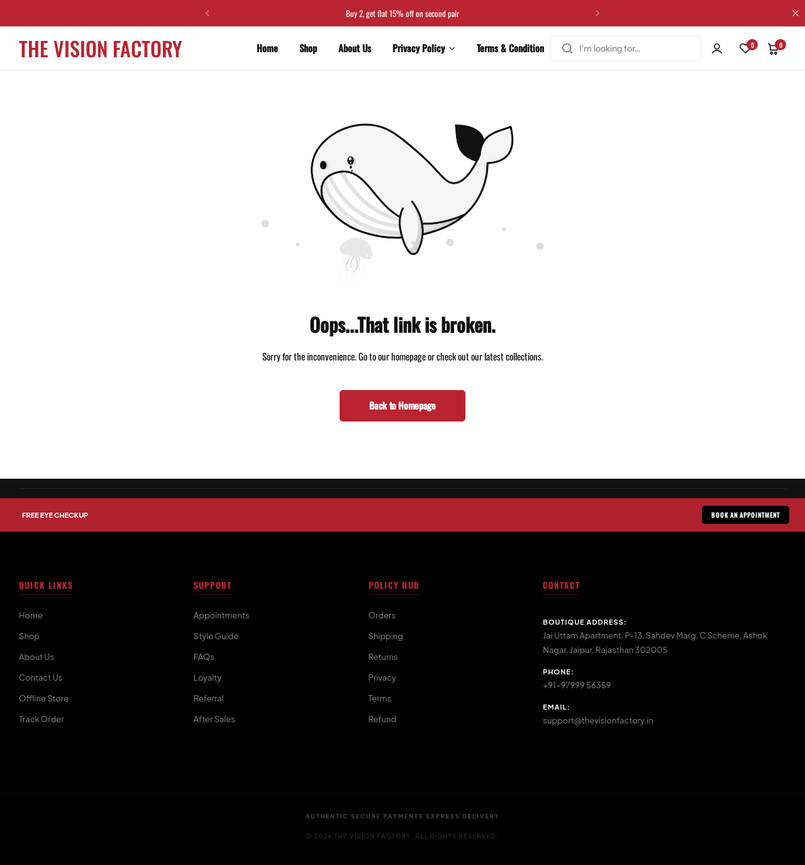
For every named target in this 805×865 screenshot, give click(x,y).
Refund (383, 719)
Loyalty (207, 677)
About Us (354, 48)
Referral (209, 698)
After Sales (214, 719)
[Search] (567, 48)
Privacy (382, 677)
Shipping (386, 636)
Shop (308, 48)
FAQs (204, 657)
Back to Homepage (402, 405)
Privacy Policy (418, 48)
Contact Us (40, 677)
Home (267, 48)
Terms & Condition (510, 48)
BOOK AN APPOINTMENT (745, 515)
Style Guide (216, 636)
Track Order (41, 719)
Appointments (222, 615)
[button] (207, 13)
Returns (383, 657)
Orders (382, 615)
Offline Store (44, 698)
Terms (380, 698)
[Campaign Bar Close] (795, 13)
